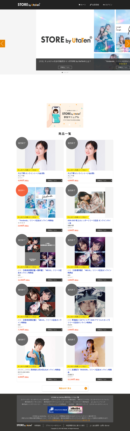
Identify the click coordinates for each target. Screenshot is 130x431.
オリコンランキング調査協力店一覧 (51, 420)
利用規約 (38, 425)
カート (83, 5)
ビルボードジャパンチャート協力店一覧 (77, 420)
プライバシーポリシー (53, 425)
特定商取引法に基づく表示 (75, 425)
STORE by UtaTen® (29, 4)
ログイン (108, 5)
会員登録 (95, 5)
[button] (62, 72)
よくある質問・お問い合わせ (99, 425)
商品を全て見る (65, 388)
